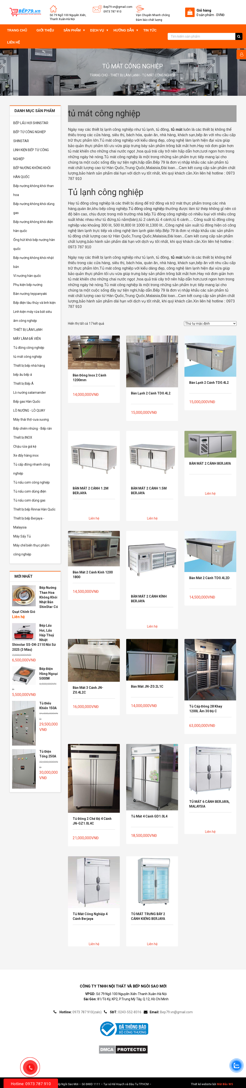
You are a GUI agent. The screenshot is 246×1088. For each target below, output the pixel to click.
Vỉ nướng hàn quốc (27, 276)
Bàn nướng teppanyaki (30, 294)
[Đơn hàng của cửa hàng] (210, 323)
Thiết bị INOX (22, 437)
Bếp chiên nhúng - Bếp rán (32, 428)
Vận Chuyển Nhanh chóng (153, 15)
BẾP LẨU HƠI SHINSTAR (30, 123)
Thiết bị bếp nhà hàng (29, 365)
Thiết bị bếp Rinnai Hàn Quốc (34, 509)
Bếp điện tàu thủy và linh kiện (34, 303)
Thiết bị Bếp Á (23, 383)
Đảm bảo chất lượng (149, 20)
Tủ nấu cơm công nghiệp (31, 482)
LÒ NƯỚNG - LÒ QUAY (29, 410)
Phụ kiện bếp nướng (27, 285)
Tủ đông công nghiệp (28, 348)
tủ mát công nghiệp (27, 356)
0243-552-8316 (129, 1012)
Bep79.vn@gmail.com (117, 7)
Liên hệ (13, 42)
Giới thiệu (45, 30)
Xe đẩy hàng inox (26, 455)
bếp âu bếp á (22, 374)
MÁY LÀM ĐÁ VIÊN (27, 339)
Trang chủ (17, 30)
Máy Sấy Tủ (22, 536)
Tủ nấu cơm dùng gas (29, 500)
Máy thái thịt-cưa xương (31, 419)
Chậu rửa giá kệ (24, 446)
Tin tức (150, 30)
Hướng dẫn (123, 30)
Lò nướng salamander (29, 392)
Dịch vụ (97, 30)
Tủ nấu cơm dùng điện (29, 491)
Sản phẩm (72, 30)
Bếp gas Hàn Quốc (26, 401)
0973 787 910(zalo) (87, 1012)
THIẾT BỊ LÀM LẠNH (124, 75)
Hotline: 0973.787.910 (31, 1083)
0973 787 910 (112, 11)
